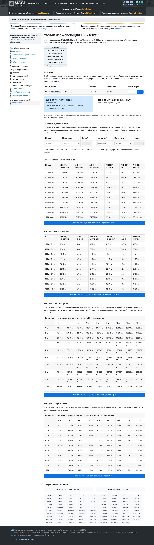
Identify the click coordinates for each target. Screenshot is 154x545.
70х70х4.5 (49, 504)
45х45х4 (125, 498)
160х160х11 (60, 516)
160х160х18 (104, 516)
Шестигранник (18, 79)
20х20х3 (49, 495)
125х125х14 (93, 513)
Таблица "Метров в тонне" (55, 56)
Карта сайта (49, 535)
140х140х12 (136, 513)
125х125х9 (60, 513)
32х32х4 (136, 495)
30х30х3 (103, 495)
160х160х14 (82, 516)
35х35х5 (71, 498)
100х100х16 (114, 510)
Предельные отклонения (55, 66)
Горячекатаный (17, 88)
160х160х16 (93, 516)
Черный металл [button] (60, 3)
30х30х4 (114, 495)
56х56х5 (103, 501)
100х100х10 (82, 510)
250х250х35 (125, 523)
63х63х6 (136, 501)
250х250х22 (82, 523)
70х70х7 (82, 504)
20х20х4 (60, 495)
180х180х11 (125, 516)
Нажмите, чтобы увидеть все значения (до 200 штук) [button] (94, 395)
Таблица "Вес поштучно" (55, 59)
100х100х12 (93, 510)
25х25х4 (82, 495)
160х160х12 (71, 516)
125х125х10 (71, 513)
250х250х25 (93, 523)
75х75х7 (125, 504)
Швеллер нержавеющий (22, 86)
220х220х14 (125, 519)
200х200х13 (60, 519)
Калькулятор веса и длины (55, 50)
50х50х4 (60, 501)
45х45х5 (136, 498)
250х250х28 (104, 523)
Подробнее (119, 29)
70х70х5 (60, 504)
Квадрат (15, 73)
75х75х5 (103, 504)
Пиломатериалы (93, 3)
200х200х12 (49, 519)
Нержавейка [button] (33, 3)
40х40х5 (103, 498)
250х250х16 (49, 523)
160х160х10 (49, 516)
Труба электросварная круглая (23, 55)
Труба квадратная (18, 62)
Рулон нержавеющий (20, 70)
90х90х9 (136, 507)
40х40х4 (93, 498)
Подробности (47, 29)
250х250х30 (114, 523)
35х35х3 (49, 498)
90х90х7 (114, 507)
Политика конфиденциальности (23, 539)
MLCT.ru (14, 530)
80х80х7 (82, 507)
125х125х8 (49, 513)
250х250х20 (71, 523)
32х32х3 (125, 495)
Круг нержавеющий (20, 76)
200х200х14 (71, 519)
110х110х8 (136, 510)
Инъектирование (77, 3)
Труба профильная (18, 58)
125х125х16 (104, 513)
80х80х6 (71, 507)
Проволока (16, 82)
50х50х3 (49, 501)
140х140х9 (115, 513)
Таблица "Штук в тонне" (55, 63)
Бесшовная (15, 51)
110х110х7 (125, 510)
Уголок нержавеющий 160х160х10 (68, 489)
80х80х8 (93, 507)
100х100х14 (104, 510)
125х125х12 (82, 513)
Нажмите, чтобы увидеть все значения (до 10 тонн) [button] (94, 476)
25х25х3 (71, 495)
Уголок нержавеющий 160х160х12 (120, 489)
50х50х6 (82, 501)
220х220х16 (136, 519)
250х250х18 (60, 523)
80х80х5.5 (60, 507)
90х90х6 (103, 507)
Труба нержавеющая (20, 48)
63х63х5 (125, 501)
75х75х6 (114, 504)
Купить (140, 92)
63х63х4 (114, 501)
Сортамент (55, 47)
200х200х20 (93, 519)
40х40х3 (82, 498)
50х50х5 (71, 501)
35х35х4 (60, 498)
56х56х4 (93, 501)
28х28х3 (93, 495)
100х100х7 (60, 510)
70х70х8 (93, 504)
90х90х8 (125, 507)
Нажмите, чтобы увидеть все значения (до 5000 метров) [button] (94, 223)
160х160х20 (114, 516)
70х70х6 (71, 504)
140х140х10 (125, 513)
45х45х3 (114, 498)
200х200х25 (104, 519)
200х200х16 (82, 519)
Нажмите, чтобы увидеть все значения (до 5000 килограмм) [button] (94, 295)
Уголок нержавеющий (21, 100)
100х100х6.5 (49, 510)
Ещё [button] (103, 3)
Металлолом (47, 3)
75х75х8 (136, 504)
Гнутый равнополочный (20, 92)
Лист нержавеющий (20, 66)
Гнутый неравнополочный (21, 96)
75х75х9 (49, 507)
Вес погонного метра (55, 53)
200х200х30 (114, 519)
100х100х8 (71, 510)
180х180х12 (136, 516)
